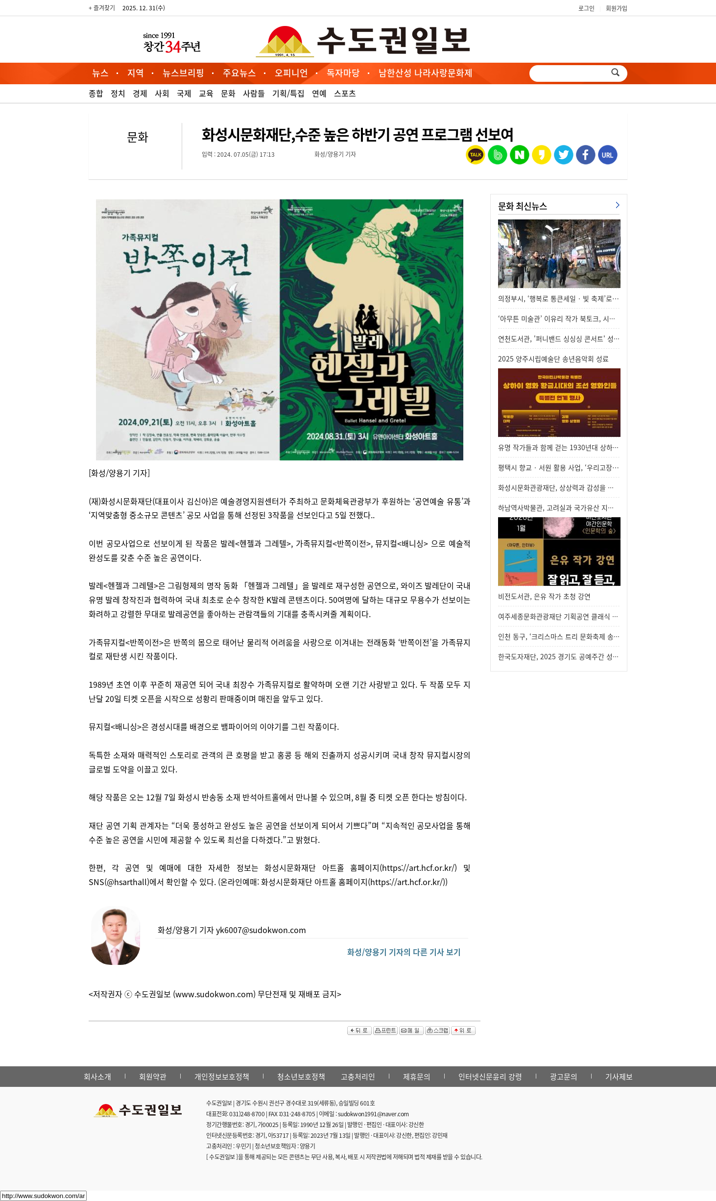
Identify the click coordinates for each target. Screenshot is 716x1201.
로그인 (586, 8)
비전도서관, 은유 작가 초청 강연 (544, 596)
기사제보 (619, 1076)
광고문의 (563, 1076)
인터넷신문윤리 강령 (490, 1076)
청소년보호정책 (301, 1076)
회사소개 (97, 1076)
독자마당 (343, 72)
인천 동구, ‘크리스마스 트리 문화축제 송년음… (565, 636)
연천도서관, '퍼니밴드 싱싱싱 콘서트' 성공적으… (569, 338)
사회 (162, 93)
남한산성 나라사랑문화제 (426, 72)
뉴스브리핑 (183, 72)
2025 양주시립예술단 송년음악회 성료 (553, 358)
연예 (319, 93)
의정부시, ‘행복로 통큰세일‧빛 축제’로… (558, 298)
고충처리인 (358, 1076)
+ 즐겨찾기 (102, 7)
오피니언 (291, 72)
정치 (118, 93)
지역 (135, 72)
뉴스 (100, 72)
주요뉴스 (239, 72)
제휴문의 (416, 1076)
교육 (206, 93)
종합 (96, 93)
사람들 (254, 93)
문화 (228, 93)
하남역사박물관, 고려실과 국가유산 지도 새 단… (568, 507)
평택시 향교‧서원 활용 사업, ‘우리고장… (558, 467)
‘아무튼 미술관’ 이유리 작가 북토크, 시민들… (563, 318)
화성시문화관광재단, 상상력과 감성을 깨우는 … (567, 487)
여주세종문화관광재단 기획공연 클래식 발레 (561, 616)
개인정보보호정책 (221, 1076)
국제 (184, 93)
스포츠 (345, 93)
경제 (140, 93)
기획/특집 (288, 93)
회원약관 (153, 1076)
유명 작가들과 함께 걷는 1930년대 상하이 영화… (569, 447)
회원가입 (616, 8)
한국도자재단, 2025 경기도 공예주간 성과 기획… (569, 656)
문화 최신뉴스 (522, 206)
